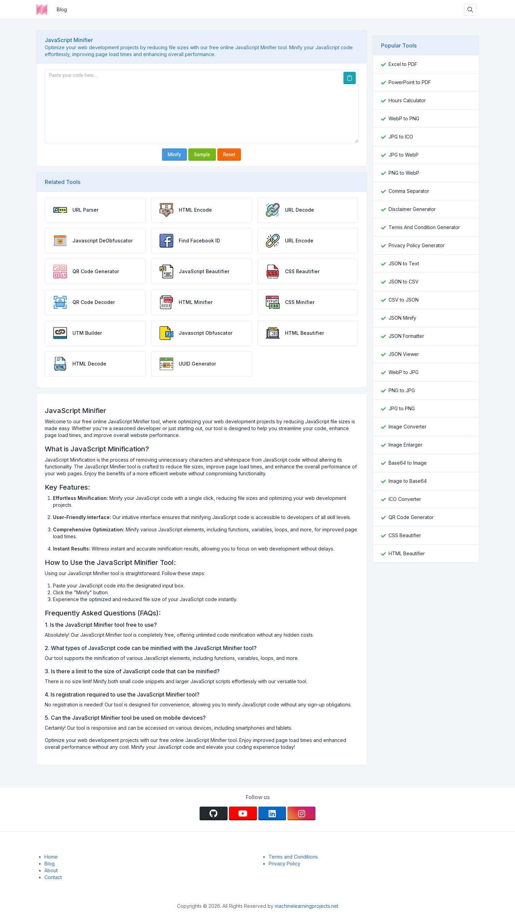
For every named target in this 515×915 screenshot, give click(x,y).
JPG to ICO (401, 137)
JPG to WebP (404, 155)
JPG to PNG (402, 408)
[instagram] (301, 813)
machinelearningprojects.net (305, 906)
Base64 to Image (408, 463)
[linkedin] (272, 813)
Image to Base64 (408, 481)
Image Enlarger (405, 445)
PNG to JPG (402, 390)
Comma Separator (409, 191)
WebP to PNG (404, 118)
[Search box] (470, 9)
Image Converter (407, 426)
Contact (53, 877)
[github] (214, 813)
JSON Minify (402, 318)
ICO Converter (405, 499)
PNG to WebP (404, 173)
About (51, 870)
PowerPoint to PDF (410, 82)
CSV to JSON (404, 300)
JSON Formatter (406, 336)
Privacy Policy (284, 863)
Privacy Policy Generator (417, 245)
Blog (62, 9)
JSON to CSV (404, 281)
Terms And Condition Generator (424, 227)
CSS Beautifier (405, 535)
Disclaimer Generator (412, 209)
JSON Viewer (404, 354)
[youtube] (243, 813)
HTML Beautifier (407, 553)
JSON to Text (404, 263)
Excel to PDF (403, 64)
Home (51, 857)
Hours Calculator (407, 100)
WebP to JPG (404, 372)
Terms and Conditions (293, 857)
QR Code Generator (411, 517)
